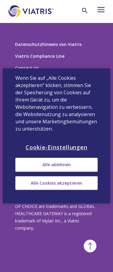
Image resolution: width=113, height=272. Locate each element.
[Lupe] (84, 10)
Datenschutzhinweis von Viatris (48, 44)
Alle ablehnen (56, 165)
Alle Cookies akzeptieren (56, 183)
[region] (56, 135)
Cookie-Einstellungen (56, 147)
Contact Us (27, 68)
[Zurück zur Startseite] (31, 20)
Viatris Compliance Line (39, 56)
